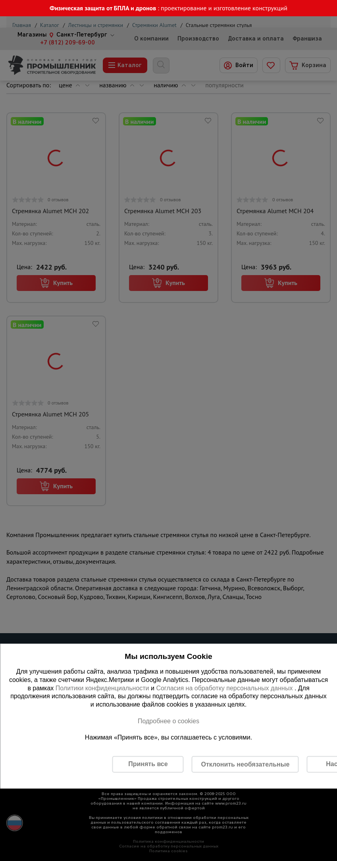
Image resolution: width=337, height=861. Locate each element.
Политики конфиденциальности (102, 687)
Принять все (148, 764)
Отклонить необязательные (245, 764)
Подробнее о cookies (168, 720)
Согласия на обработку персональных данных (225, 687)
